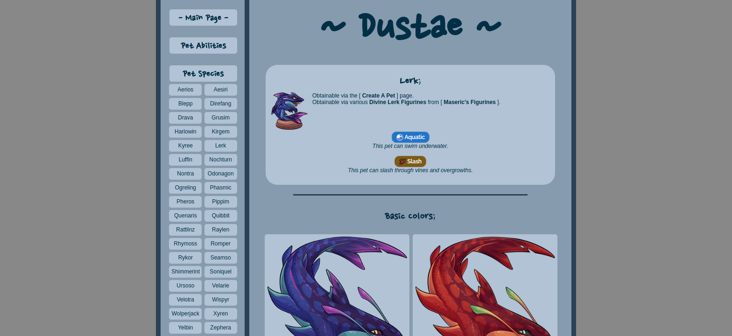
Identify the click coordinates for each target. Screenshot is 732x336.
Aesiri (221, 89)
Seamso (221, 257)
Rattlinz (185, 229)
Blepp (185, 103)
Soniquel (221, 271)
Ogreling (185, 187)
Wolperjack (185, 313)
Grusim (220, 117)
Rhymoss (185, 243)
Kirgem (221, 131)
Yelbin (185, 327)
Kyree (185, 145)
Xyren (220, 313)
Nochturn (220, 159)
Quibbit (221, 215)
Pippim (220, 201)
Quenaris (185, 215)
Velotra (185, 299)
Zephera (220, 327)
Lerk (220, 145)
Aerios (185, 89)
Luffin (185, 159)
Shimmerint (185, 271)
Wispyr (220, 299)
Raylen (220, 229)
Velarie (220, 285)
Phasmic (221, 187)
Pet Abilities (203, 46)
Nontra (185, 173)
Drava (185, 117)
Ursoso (185, 285)
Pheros (185, 201)
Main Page (203, 18)
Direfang (220, 103)
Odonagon (221, 173)
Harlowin (186, 131)
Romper (221, 243)
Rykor (185, 257)
